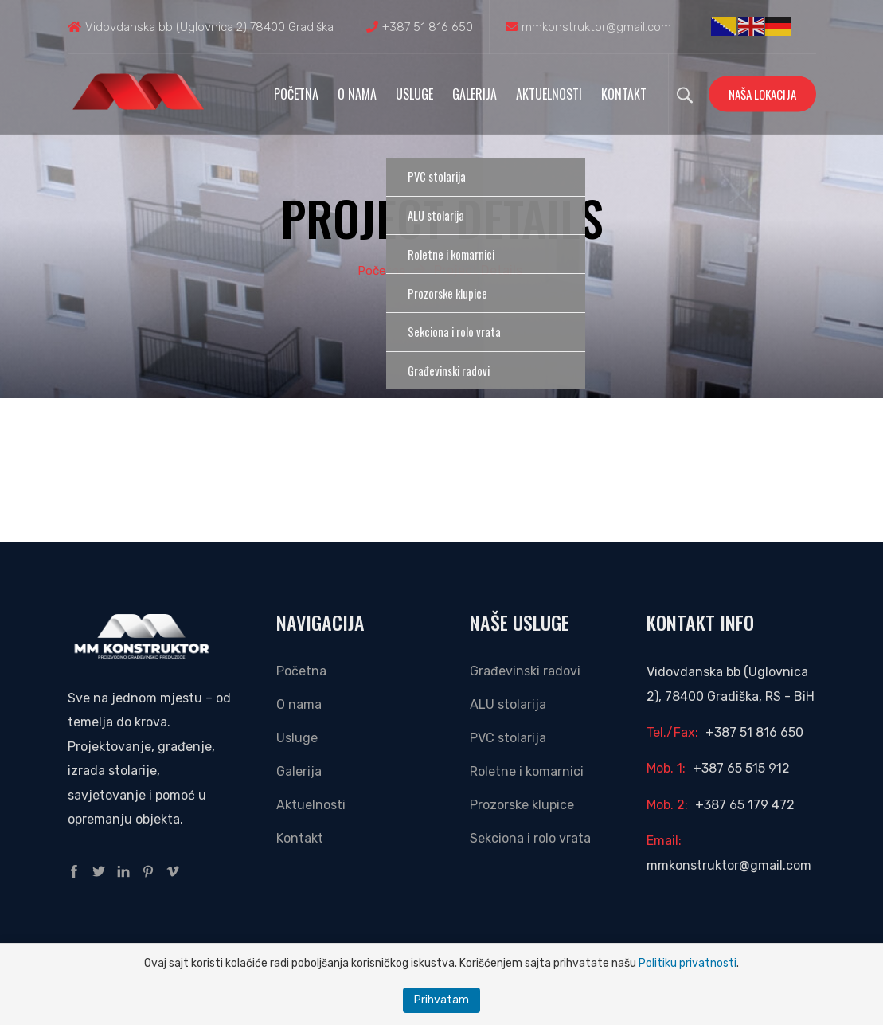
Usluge (414, 94)
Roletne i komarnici (527, 771)
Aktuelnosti (549, 94)
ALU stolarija (508, 704)
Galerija (474, 94)
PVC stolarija (508, 737)
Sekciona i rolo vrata (530, 838)
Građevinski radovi (525, 671)
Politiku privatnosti (687, 963)
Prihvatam (441, 1000)
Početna (296, 94)
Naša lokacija (762, 94)
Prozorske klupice (522, 804)
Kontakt (624, 94)
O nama (357, 94)
